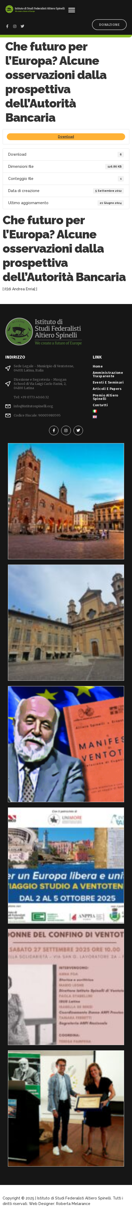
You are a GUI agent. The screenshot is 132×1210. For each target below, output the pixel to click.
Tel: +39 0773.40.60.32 (31, 397)
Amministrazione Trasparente (108, 374)
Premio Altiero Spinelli (105, 397)
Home (98, 366)
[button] (71, 9)
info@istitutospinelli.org (33, 406)
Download (66, 137)
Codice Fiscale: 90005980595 (37, 415)
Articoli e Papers (108, 388)
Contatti (100, 405)
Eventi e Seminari (109, 382)
